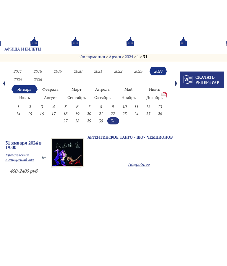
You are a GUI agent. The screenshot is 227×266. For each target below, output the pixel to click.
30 (100, 121)
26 (160, 113)
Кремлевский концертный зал (19, 157)
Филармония (92, 56)
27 (65, 121)
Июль (24, 97)
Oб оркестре (141, 49)
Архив (115, 56)
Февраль (50, 89)
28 (77, 121)
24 (136, 113)
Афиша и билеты (22, 49)
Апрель (102, 89)
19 (77, 113)
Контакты (174, 49)
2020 (78, 71)
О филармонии (103, 49)
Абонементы (64, 49)
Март (77, 89)
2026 (37, 79)
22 (112, 113)
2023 (138, 71)
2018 (37, 71)
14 (18, 113)
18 (65, 113)
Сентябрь (76, 97)
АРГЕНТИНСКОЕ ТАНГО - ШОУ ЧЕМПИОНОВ (130, 137)
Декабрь (154, 97)
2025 (17, 79)
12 (148, 106)
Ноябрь (128, 97)
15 (29, 113)
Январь (24, 89)
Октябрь (102, 97)
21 (100, 113)
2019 (57, 71)
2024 (129, 56)
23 (124, 113)
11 (136, 106)
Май (128, 89)
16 (41, 113)
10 (124, 106)
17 (53, 113)
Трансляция (207, 49)
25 (148, 113)
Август (50, 97)
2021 (98, 71)
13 (160, 106)
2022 (118, 71)
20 (89, 113)
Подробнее (139, 164)
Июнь (154, 89)
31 (145, 56)
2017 (17, 71)
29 (89, 121)
